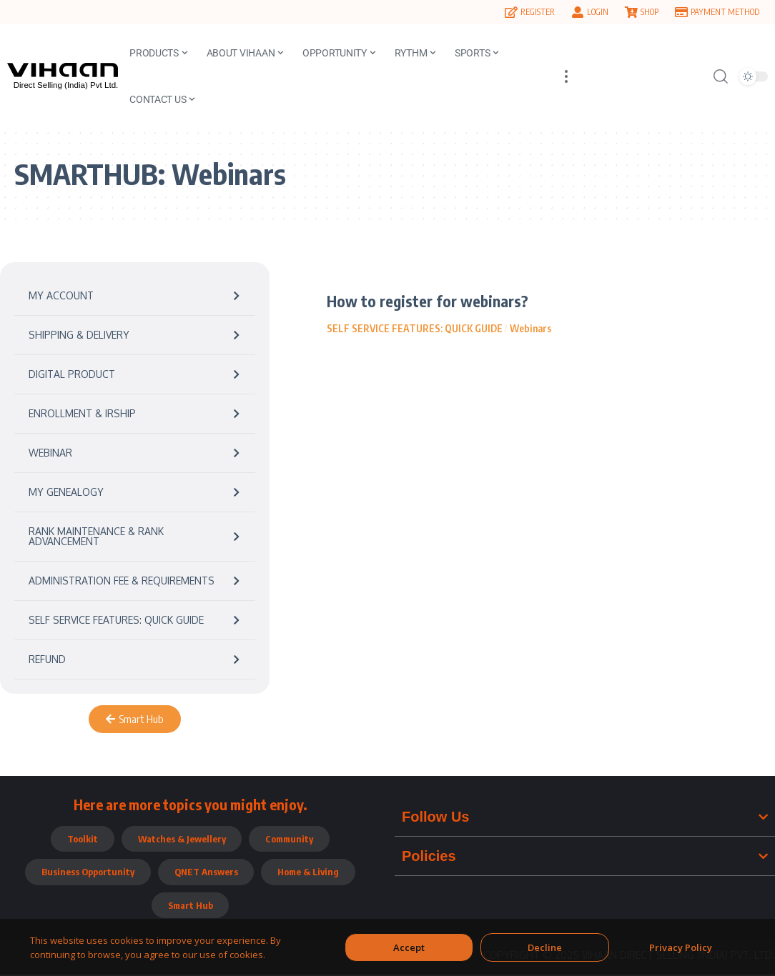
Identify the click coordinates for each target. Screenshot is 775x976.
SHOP (649, 11)
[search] (721, 76)
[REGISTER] (511, 12)
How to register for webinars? (428, 301)
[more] (566, 76)
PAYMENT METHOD (725, 11)
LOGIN (597, 11)
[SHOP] (631, 12)
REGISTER (537, 11)
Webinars (530, 328)
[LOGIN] (577, 12)
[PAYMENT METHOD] (681, 12)
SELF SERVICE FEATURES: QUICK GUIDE (415, 328)
